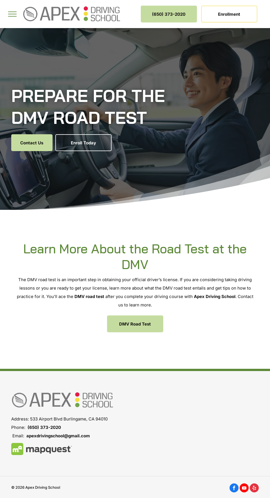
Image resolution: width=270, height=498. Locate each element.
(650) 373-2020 (44, 427)
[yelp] (254, 488)
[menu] (12, 14)
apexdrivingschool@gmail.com (58, 435)
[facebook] (234, 488)
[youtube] (244, 488)
